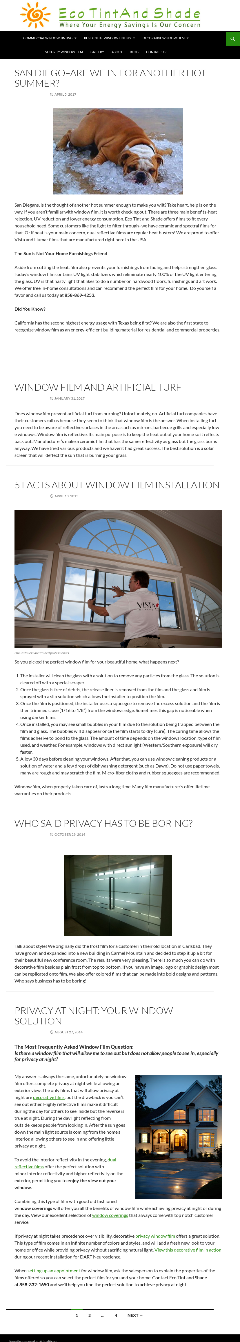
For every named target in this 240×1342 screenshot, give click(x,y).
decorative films (49, 1097)
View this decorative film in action (187, 1249)
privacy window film (155, 1236)
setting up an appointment (54, 1270)
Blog (134, 52)
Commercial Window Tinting (47, 38)
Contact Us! (156, 52)
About (117, 52)
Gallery (97, 52)
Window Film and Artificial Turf (97, 387)
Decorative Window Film (164, 38)
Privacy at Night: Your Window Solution (93, 1015)
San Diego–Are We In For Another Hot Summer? (110, 78)
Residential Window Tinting (107, 38)
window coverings (110, 1215)
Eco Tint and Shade (113, 15)
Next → (135, 1315)
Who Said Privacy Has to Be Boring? (103, 823)
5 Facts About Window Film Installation (117, 485)
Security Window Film (64, 52)
